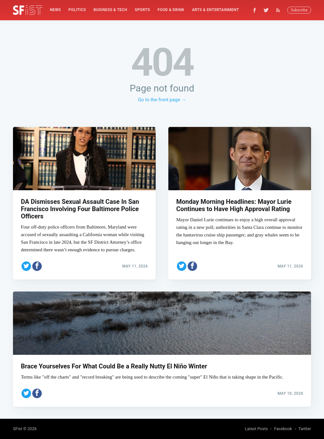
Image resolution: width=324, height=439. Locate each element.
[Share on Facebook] (37, 265)
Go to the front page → (162, 100)
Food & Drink (171, 10)
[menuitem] (55, 10)
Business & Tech (111, 10)
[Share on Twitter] (26, 265)
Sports (142, 10)
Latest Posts (256, 428)
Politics (77, 10)
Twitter (304, 428)
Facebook (283, 428)
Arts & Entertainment (215, 10)
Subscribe (299, 10)
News (55, 10)
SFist (17, 428)
